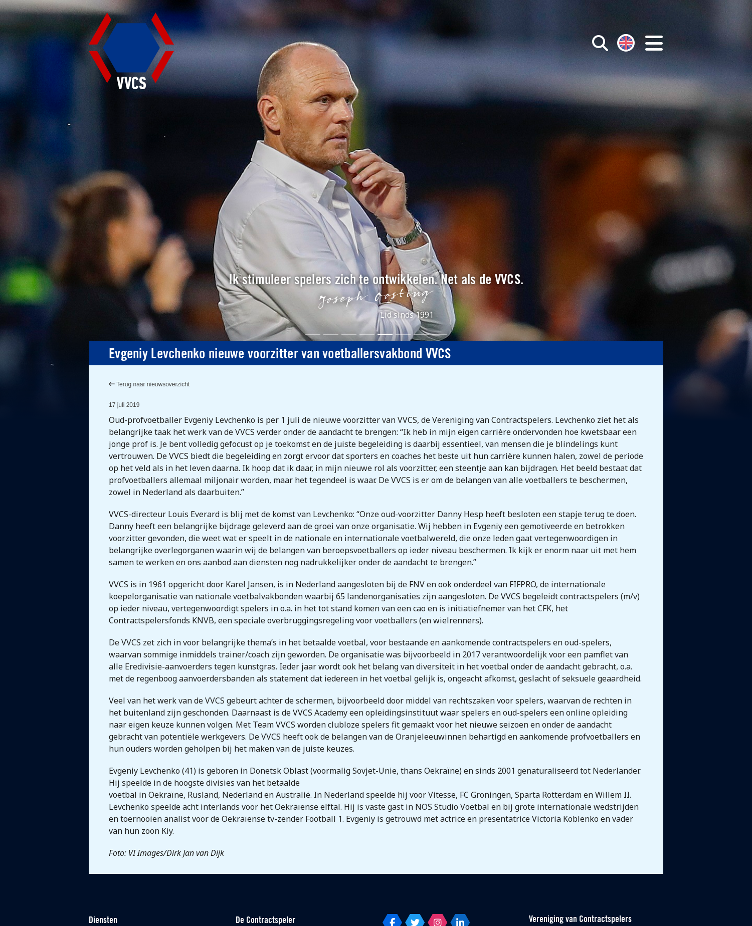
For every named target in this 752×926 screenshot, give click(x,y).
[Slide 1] (312, 334)
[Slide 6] (403, 334)
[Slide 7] (421, 334)
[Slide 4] (366, 334)
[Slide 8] (439, 334)
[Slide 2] (330, 334)
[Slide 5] (385, 334)
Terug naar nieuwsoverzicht (149, 384)
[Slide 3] (348, 334)
